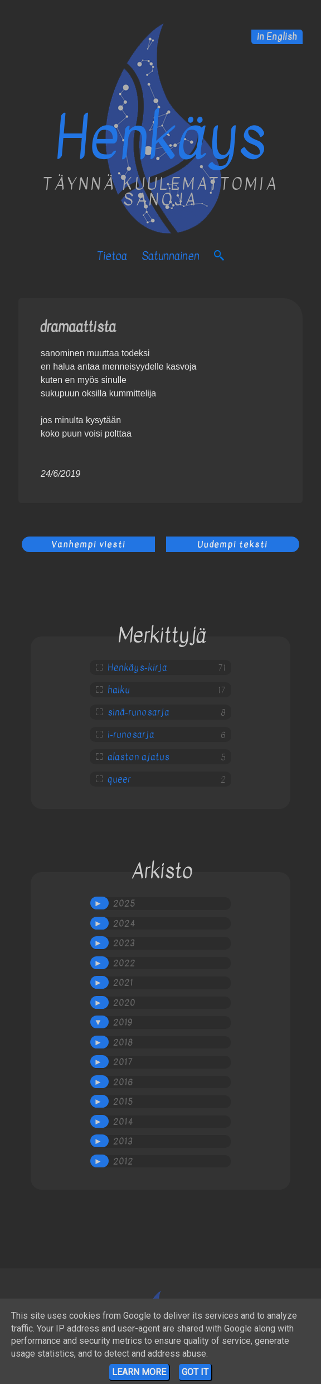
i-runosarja (131, 734)
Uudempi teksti (232, 544)
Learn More (139, 1372)
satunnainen (171, 256)
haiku (119, 690)
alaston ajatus (138, 757)
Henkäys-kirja (137, 667)
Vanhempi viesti (88, 544)
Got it (195, 1372)
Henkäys (160, 138)
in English (277, 37)
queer (119, 779)
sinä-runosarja (138, 712)
